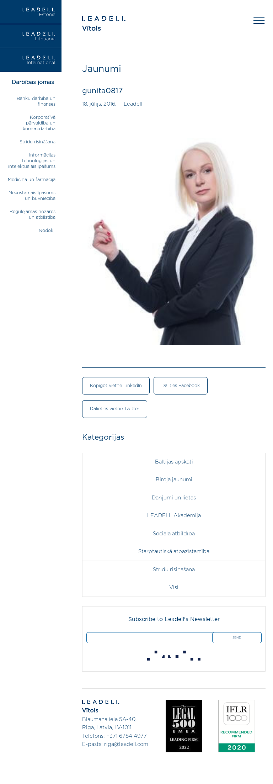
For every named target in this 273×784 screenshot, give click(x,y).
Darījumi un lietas (174, 497)
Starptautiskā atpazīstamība (173, 551)
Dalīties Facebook (180, 385)
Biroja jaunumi (174, 479)
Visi (173, 587)
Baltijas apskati (174, 462)
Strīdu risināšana (37, 142)
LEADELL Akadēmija (174, 515)
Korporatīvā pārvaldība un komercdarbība (39, 123)
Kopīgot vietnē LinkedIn (116, 385)
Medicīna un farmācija (31, 180)
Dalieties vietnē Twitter (114, 409)
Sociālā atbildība (174, 533)
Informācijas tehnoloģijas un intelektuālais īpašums (31, 161)
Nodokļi (47, 230)
